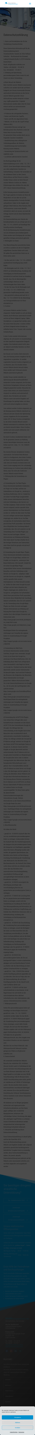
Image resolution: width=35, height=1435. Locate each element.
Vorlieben (17, 1428)
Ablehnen (17, 1422)
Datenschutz (21, 1432)
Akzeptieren (17, 1417)
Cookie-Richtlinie (14, 1432)
